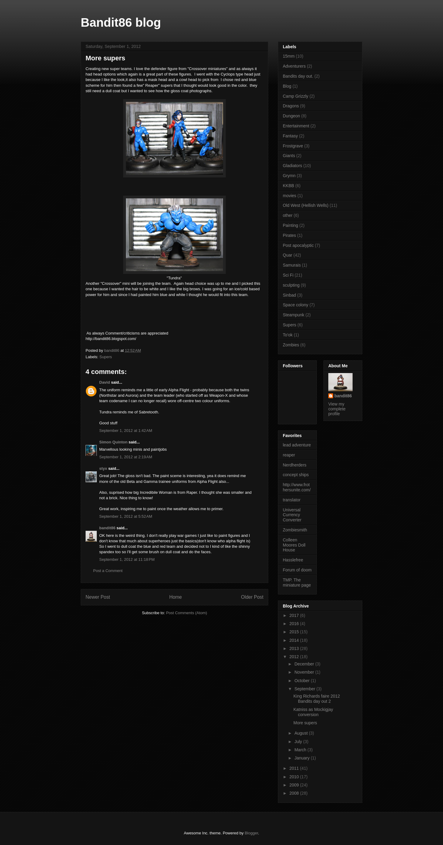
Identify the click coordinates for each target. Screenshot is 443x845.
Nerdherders (294, 465)
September (305, 688)
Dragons (291, 105)
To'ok (288, 334)
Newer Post (98, 597)
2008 (294, 793)
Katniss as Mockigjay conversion (313, 712)
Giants (289, 155)
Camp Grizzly (295, 96)
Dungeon (291, 115)
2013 (294, 648)
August (301, 733)
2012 (294, 656)
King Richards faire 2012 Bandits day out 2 (316, 699)
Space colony (295, 304)
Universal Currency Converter (292, 515)
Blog (287, 86)
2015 (294, 631)
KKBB (288, 185)
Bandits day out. (298, 76)
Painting (290, 225)
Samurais (292, 265)
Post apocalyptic (298, 245)
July (298, 741)
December (304, 664)
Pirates (289, 235)
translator (291, 499)
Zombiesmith (295, 529)
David (104, 382)
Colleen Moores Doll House (294, 545)
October (302, 680)
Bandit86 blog (121, 22)
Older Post (252, 597)
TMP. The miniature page (297, 582)
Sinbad (289, 295)
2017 (294, 615)
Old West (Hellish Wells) (305, 205)
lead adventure (297, 445)
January (302, 758)
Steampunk (293, 314)
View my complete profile (337, 409)
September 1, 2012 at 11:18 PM (126, 559)
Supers (106, 357)
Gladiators (292, 165)
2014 (294, 640)
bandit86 (107, 528)
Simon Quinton (114, 442)
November (304, 672)
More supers (305, 722)
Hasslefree (293, 559)
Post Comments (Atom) (186, 613)
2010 (294, 776)
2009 (294, 785)
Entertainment (296, 125)
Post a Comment (108, 570)
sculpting (291, 285)
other (288, 215)
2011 (294, 768)
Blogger (251, 833)
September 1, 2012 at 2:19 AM (125, 457)
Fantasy (290, 135)
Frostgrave (293, 145)
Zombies (291, 344)
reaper (289, 455)
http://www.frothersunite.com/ (297, 487)
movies (289, 195)
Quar (287, 255)
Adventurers (294, 66)
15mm (289, 56)
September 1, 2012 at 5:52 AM (125, 516)
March (300, 749)
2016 (294, 623)
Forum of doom (297, 569)
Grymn (289, 175)
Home (175, 597)
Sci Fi (288, 275)
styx (103, 468)
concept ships (296, 474)
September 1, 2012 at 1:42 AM (125, 430)
